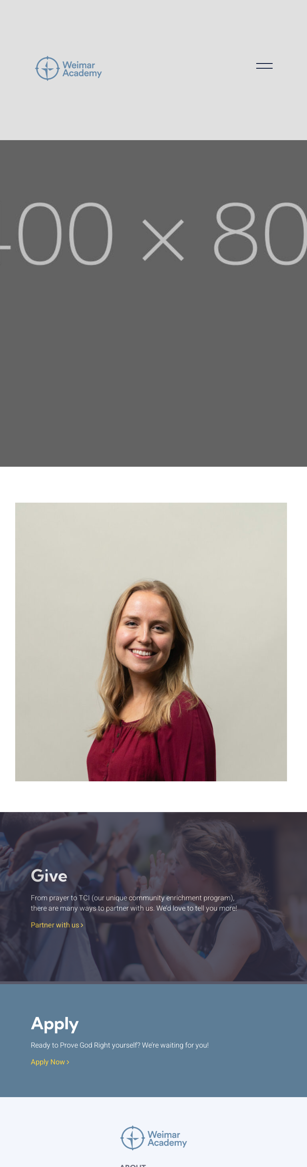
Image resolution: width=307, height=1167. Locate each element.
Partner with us (57, 925)
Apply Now (50, 1062)
